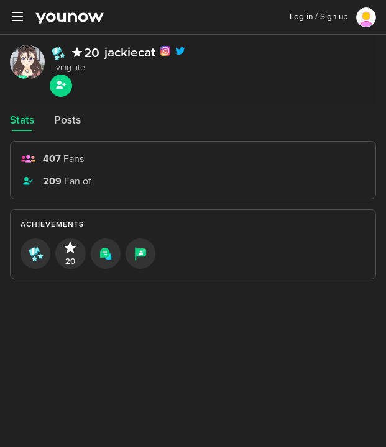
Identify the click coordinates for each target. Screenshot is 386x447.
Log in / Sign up (319, 17)
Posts (67, 120)
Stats (22, 120)
